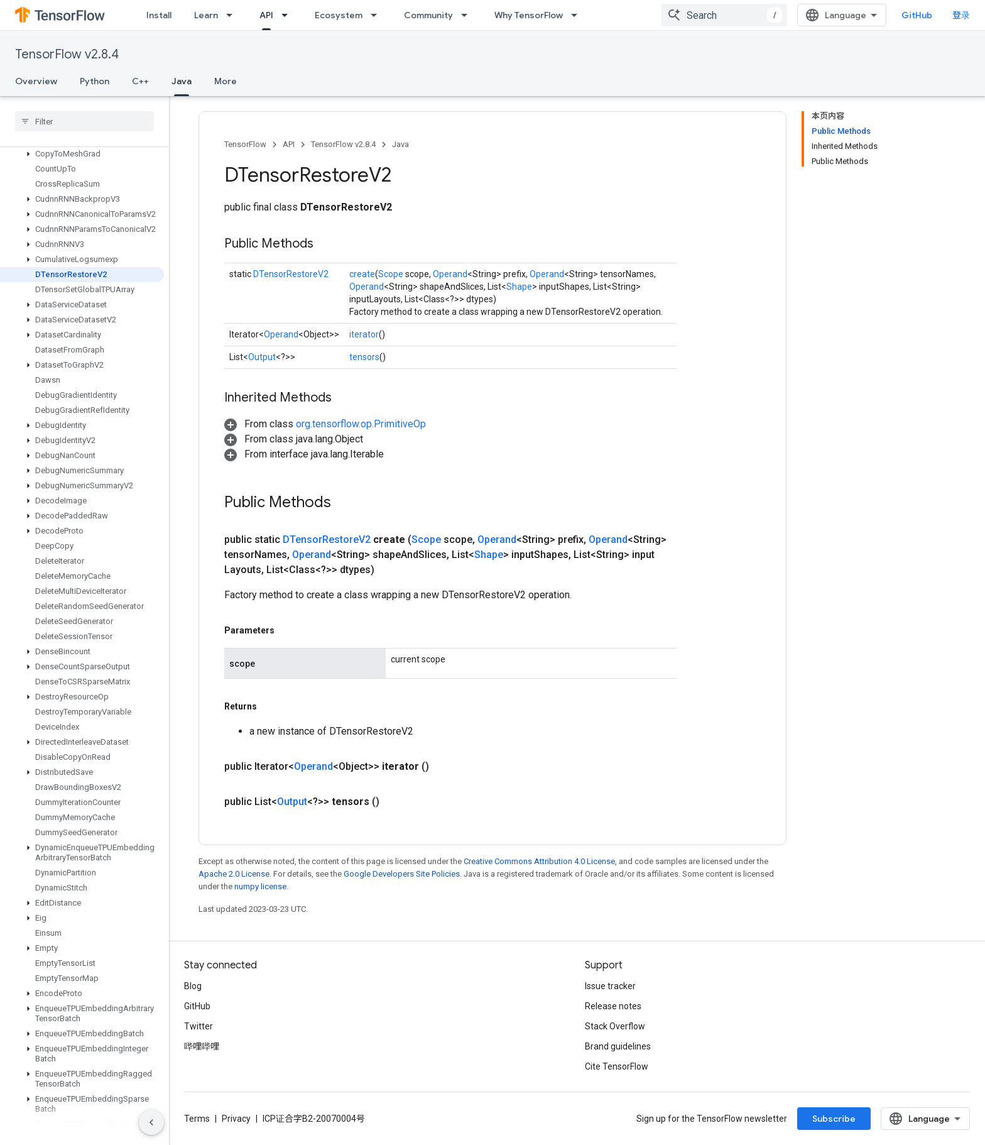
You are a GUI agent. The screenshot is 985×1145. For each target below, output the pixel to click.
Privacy (236, 1119)
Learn (206, 15)
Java (400, 144)
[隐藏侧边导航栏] (151, 1122)
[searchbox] (84, 121)
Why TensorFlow (528, 15)
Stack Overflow (615, 1026)
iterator (364, 334)
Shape (519, 287)
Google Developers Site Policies (402, 874)
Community (428, 15)
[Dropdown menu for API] (288, 15)
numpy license (260, 886)
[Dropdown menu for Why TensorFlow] (578, 15)
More (225, 81)
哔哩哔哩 (201, 1046)
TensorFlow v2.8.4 (67, 54)
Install (158, 15)
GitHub (916, 15)
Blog (193, 986)
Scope (390, 274)
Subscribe (834, 1118)
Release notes (613, 1006)
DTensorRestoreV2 (291, 274)
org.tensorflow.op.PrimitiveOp (361, 424)
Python (94, 81)
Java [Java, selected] (181, 81)
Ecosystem (338, 15)
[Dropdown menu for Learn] (233, 15)
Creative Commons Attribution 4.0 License (539, 861)
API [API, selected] (266, 15)
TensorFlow (245, 144)
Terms (197, 1119)
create (362, 274)
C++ (140, 81)
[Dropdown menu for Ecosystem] (377, 15)
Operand (450, 274)
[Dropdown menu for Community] (468, 15)
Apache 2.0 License (234, 874)
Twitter (198, 1026)
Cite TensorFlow (616, 1066)
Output (262, 357)
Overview (36, 81)
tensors (364, 357)
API (289, 144)
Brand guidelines (618, 1046)
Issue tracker (610, 986)
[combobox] (724, 15)
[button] (82, 154)
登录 (961, 15)
